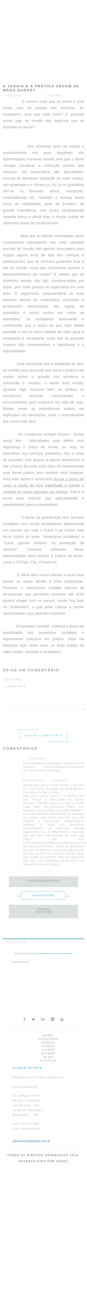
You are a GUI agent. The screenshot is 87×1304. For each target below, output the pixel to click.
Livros (48, 1049)
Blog (48, 1057)
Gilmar (48, 1053)
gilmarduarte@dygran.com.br (31, 1141)
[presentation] (33, 717)
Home (48, 1035)
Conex (62, 1161)
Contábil (22, 962)
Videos (48, 1046)
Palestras (48, 1039)
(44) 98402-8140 (27, 1128)
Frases (48, 1042)
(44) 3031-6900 (26, 1123)
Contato (48, 1060)
